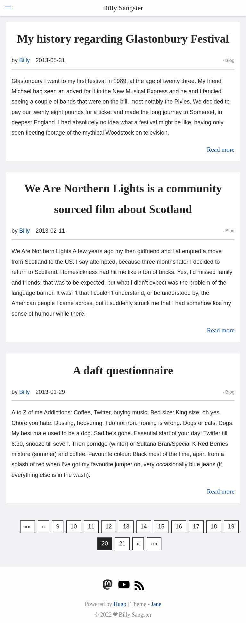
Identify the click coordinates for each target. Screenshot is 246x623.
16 (179, 526)
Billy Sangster (123, 8)
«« (27, 526)
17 (196, 526)
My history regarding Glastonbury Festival (123, 38)
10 (73, 526)
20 (105, 543)
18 (213, 526)
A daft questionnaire (123, 370)
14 (144, 526)
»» (154, 543)
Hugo (119, 604)
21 (122, 543)
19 (231, 526)
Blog (229, 60)
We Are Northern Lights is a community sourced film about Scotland (123, 199)
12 (108, 526)
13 (126, 526)
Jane (156, 604)
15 (161, 526)
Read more (220, 149)
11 (91, 526)
